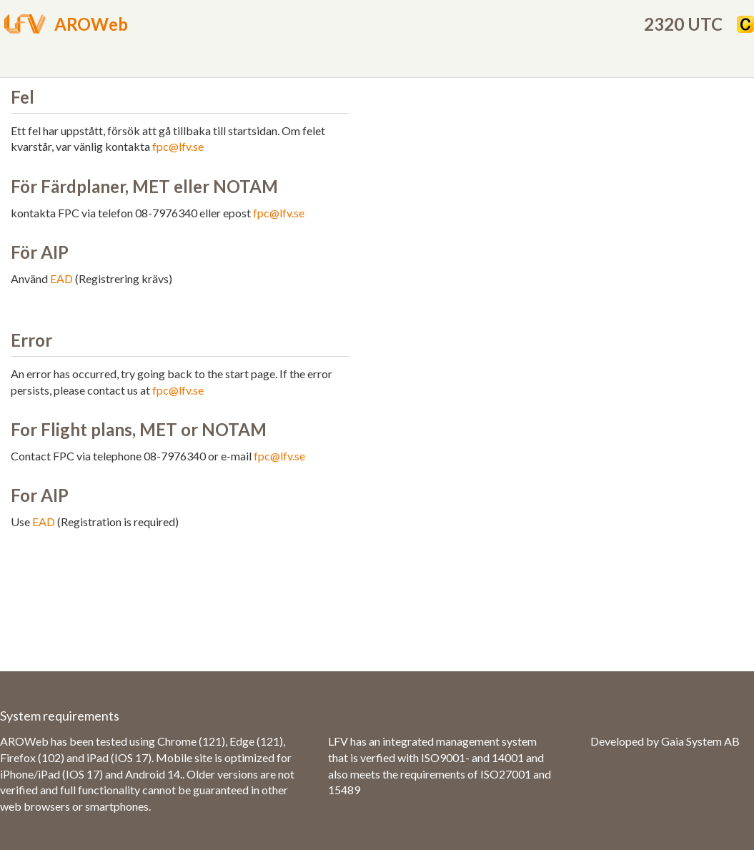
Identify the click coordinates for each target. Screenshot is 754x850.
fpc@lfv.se (178, 146)
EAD (61, 278)
